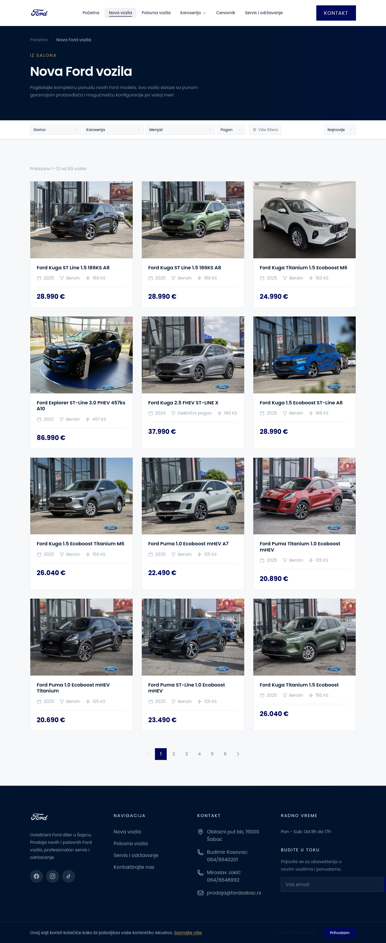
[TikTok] (68, 876)
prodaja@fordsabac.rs (234, 892)
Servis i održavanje (264, 13)
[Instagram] (52, 876)
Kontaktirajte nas (134, 867)
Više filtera (265, 129)
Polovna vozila (156, 13)
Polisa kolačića (340, 933)
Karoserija (193, 13)
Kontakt (336, 13)
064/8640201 (222, 859)
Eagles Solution (183, 933)
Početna (91, 13)
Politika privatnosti (296, 933)
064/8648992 (223, 880)
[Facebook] (36, 876)
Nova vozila (120, 13)
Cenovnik (225, 13)
